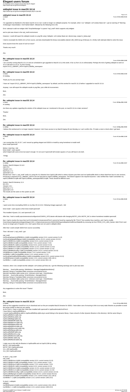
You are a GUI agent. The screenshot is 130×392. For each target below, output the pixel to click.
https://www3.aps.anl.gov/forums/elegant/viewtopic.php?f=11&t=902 (22, 11)
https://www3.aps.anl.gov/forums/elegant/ (14, 5)
